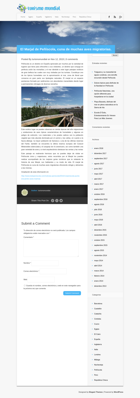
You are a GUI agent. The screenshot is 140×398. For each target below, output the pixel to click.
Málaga (97, 360)
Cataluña (97, 314)
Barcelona (98, 304)
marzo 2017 (99, 184)
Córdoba (97, 319)
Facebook (57, 200)
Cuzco (96, 324)
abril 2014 (98, 266)
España (39, 17)
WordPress (118, 392)
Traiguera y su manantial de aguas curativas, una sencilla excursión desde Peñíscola (105, 75)
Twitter (61, 200)
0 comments (72, 59)
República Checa (85, 17)
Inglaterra (48, 17)
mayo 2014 (98, 260)
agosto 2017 (99, 164)
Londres (97, 355)
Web (25, 282)
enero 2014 (98, 281)
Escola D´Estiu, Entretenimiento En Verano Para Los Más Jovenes (104, 115)
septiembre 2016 (100, 199)
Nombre (27, 266)
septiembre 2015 (100, 245)
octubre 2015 (99, 240)
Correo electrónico (31, 274)
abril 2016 (98, 225)
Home (23, 17)
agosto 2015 (99, 250)
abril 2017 (98, 179)
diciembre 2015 (100, 230)
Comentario (29, 237)
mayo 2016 (98, 220)
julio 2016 (98, 209)
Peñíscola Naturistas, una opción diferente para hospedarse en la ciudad (104, 94)
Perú (74, 17)
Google (52, 200)
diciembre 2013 (100, 286)
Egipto (31, 17)
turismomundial (39, 59)
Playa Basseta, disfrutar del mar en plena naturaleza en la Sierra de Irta (106, 104)
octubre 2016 (99, 194)
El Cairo (97, 334)
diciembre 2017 (100, 153)
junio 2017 (98, 169)
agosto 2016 (99, 204)
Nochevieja (65, 17)
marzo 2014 (99, 271)
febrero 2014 (99, 276)
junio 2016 (98, 215)
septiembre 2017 (100, 158)
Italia (56, 17)
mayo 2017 (98, 174)
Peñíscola (98, 370)
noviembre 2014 (100, 255)
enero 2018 (98, 148)
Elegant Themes (96, 392)
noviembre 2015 (100, 235)
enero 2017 (98, 189)
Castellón (98, 309)
